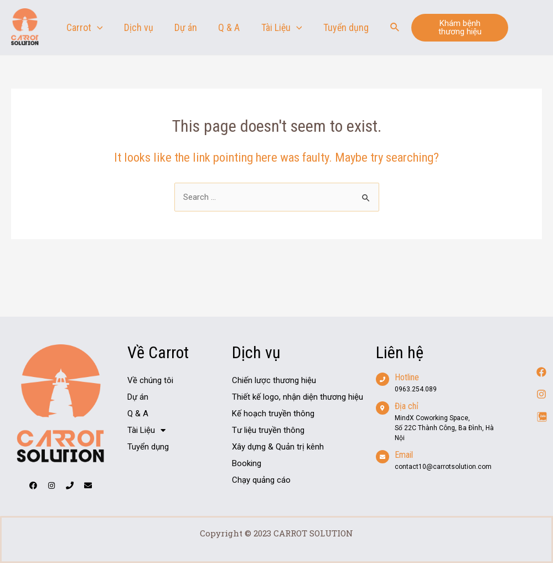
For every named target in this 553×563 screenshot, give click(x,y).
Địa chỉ (406, 406)
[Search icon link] (395, 27)
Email (404, 455)
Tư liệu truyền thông (268, 430)
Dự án (137, 397)
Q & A (137, 414)
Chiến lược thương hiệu (274, 380)
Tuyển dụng (148, 447)
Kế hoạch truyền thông (273, 414)
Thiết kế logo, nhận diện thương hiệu (297, 397)
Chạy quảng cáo (261, 480)
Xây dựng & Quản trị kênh (278, 447)
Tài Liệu (146, 430)
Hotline (407, 377)
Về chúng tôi (150, 380)
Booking (246, 463)
